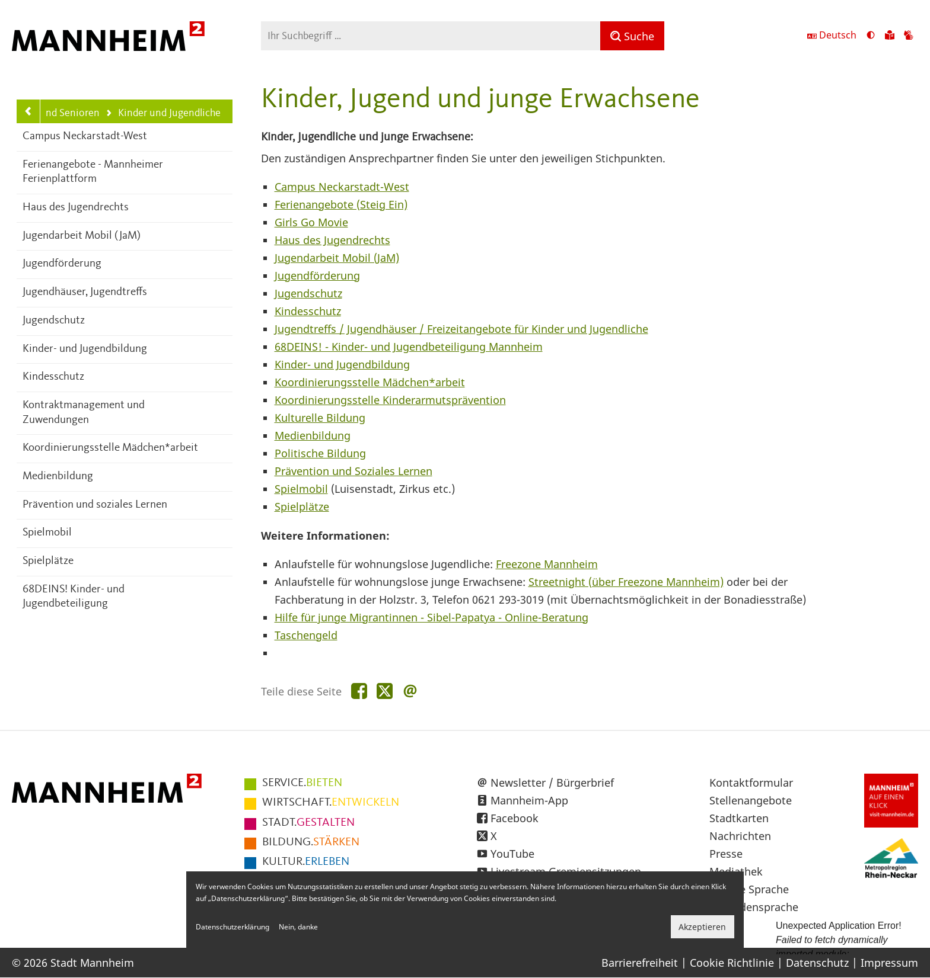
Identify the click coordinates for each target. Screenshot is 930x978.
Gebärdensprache (753, 907)
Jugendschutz (54, 320)
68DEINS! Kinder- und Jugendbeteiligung (74, 597)
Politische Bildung (320, 453)
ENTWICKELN (330, 803)
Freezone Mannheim (547, 564)
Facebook (515, 818)
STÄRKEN (310, 842)
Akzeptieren (702, 926)
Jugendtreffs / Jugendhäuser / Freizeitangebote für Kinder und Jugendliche (461, 329)
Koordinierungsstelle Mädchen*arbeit (110, 448)
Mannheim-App (529, 800)
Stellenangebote (750, 800)
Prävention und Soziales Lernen (353, 471)
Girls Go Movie (311, 222)
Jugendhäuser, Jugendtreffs (85, 292)
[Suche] (632, 35)
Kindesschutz (53, 377)
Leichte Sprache (749, 889)
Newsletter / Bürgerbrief (552, 782)
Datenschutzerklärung (232, 927)
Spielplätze (48, 561)
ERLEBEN (305, 862)
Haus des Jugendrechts (76, 207)
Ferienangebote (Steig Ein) (341, 204)
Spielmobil (47, 532)
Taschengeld (306, 635)
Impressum (889, 962)
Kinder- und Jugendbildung (85, 349)
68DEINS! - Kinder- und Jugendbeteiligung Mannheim (409, 346)
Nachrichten (740, 836)
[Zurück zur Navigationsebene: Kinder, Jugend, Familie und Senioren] (28, 111)
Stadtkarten (739, 818)
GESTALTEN (308, 823)
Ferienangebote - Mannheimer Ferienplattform (93, 172)
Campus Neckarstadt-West (85, 136)
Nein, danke (298, 927)
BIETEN (302, 783)
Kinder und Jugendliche (163, 114)
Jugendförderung (62, 264)
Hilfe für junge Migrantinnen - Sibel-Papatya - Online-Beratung (431, 617)
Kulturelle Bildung (320, 418)
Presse (726, 853)
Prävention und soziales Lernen (95, 505)
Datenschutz (817, 962)
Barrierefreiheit (639, 962)
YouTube (512, 853)
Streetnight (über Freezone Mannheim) (626, 582)
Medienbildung (58, 476)
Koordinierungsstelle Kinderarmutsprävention (390, 400)
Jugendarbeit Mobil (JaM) (82, 236)
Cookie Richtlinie (732, 962)
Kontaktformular (751, 782)
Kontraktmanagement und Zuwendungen (84, 413)
